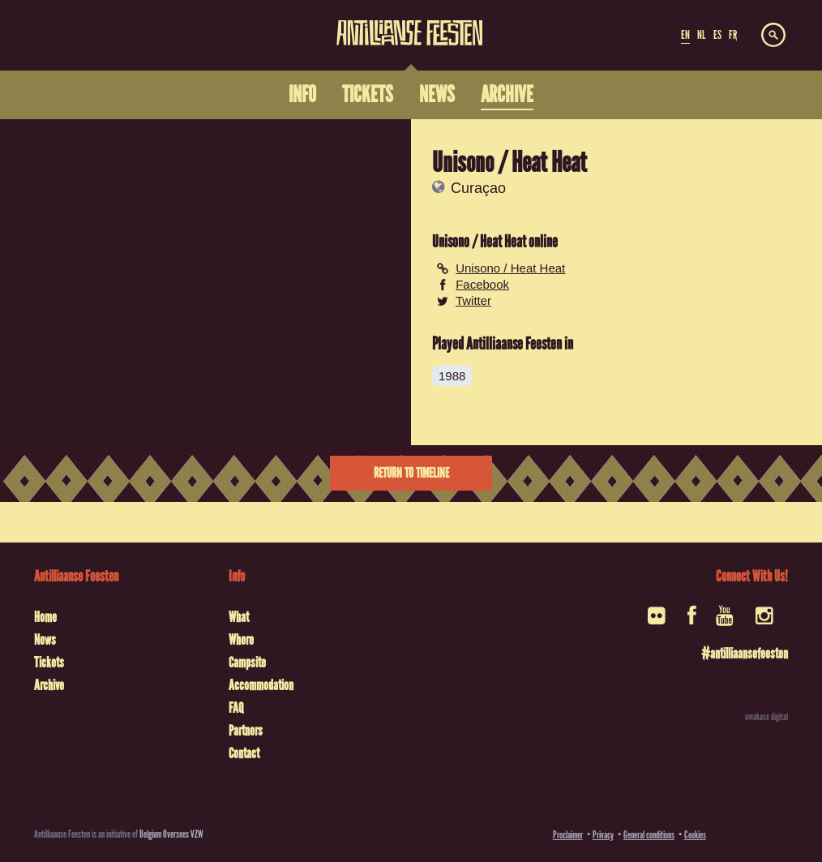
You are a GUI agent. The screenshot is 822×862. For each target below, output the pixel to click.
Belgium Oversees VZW (171, 834)
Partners (246, 731)
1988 (452, 376)
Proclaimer (568, 835)
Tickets (49, 662)
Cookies (695, 835)
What (239, 617)
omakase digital (766, 717)
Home (45, 617)
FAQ (236, 708)
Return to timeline (411, 473)
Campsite (247, 662)
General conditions (648, 835)
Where (241, 640)
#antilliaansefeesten (744, 654)
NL (701, 35)
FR (733, 35)
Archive (49, 685)
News (45, 640)
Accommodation (261, 685)
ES (717, 35)
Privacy (603, 835)
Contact (244, 753)
